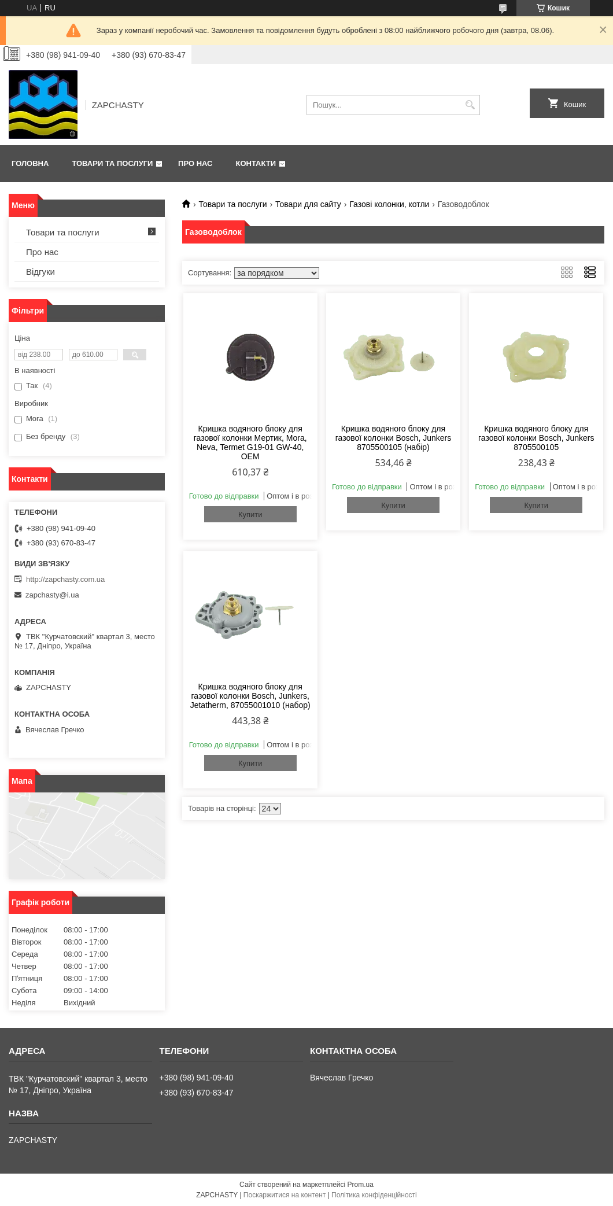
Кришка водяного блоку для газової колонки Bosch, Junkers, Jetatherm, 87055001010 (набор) (250, 696)
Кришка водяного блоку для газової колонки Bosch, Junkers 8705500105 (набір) (393, 438)
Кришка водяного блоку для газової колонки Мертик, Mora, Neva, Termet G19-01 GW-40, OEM (250, 442)
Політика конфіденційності (374, 1195)
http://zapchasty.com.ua (65, 579)
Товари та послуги (112, 163)
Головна (30, 163)
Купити (250, 514)
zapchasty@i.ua (52, 595)
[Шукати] (470, 105)
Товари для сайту (308, 204)
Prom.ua (361, 1185)
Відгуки (40, 271)
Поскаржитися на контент (284, 1195)
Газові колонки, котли (389, 204)
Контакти (256, 163)
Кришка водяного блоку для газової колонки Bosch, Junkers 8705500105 (536, 438)
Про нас (195, 163)
